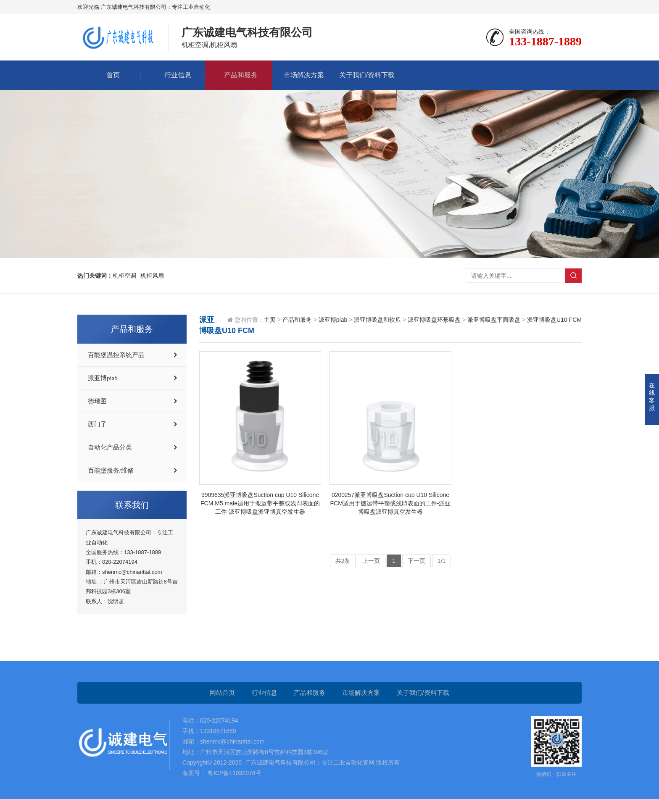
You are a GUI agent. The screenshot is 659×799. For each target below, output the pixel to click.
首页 (109, 75)
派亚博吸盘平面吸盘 (493, 319)
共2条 (343, 560)
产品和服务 (236, 75)
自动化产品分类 (110, 447)
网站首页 (222, 692)
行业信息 (173, 75)
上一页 (371, 560)
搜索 (573, 275)
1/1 (441, 560)
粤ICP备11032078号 (233, 773)
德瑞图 (97, 401)
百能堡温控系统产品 (116, 355)
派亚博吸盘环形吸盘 (434, 319)
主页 (270, 319)
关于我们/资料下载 (362, 75)
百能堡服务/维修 (111, 470)
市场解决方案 (299, 75)
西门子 (97, 424)
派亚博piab (103, 378)
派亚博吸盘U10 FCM (554, 319)
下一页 (416, 560)
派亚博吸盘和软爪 (377, 319)
